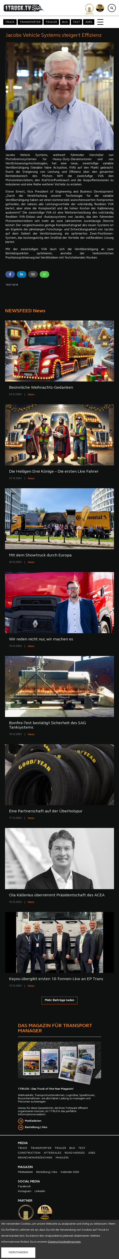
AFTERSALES (52, 1152)
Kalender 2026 (70, 1172)
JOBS (88, 22)
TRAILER (51, 22)
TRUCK (10, 22)
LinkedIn (40, 1191)
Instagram (24, 1191)
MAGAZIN (62, 1157)
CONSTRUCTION (29, 1152)
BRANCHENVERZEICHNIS (35, 1157)
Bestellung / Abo (36, 1127)
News (31, 394)
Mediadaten (33, 1120)
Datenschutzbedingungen (64, 1241)
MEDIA (23, 1143)
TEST (76, 22)
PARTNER (25, 1200)
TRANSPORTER (30, 22)
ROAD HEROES (75, 1152)
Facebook (24, 1186)
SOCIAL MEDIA (29, 1181)
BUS (65, 22)
